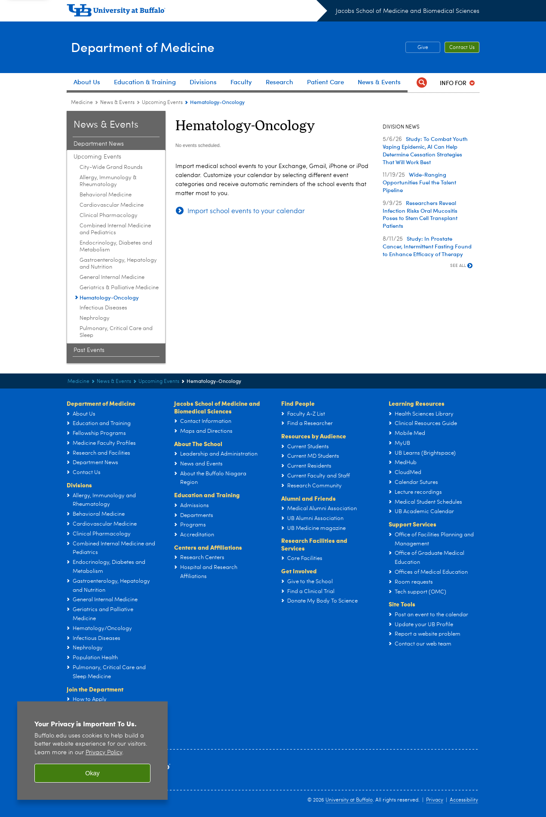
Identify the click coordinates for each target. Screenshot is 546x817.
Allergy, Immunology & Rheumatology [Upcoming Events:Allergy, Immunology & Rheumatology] (108, 181)
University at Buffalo (349, 800)
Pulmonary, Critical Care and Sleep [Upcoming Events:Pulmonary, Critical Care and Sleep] (116, 332)
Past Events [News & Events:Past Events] (89, 350)
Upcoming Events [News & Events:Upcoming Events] (162, 102)
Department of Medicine (153, 46)
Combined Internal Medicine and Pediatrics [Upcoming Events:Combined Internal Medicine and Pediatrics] (115, 229)
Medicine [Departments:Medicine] (82, 102)
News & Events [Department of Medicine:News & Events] (117, 102)
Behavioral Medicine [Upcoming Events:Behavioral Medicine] (106, 195)
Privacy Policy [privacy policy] (104, 753)
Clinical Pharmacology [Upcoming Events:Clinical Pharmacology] (109, 215)
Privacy (434, 800)
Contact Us (462, 47)
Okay (92, 773)
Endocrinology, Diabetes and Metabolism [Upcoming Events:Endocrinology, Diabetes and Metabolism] (116, 246)
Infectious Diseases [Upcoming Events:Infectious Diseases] (103, 308)
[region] (92, 750)
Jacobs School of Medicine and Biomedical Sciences (407, 11)
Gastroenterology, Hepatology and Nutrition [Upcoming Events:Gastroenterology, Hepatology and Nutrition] (118, 263)
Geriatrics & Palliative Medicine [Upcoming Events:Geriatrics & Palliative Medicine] (119, 288)
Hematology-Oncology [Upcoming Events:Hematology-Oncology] (109, 297)
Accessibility (464, 800)
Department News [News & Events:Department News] (99, 144)
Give (422, 47)
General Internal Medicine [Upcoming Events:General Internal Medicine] (112, 277)
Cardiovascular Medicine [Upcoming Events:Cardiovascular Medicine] (112, 205)
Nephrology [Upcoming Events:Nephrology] (95, 318)
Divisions (79, 484)
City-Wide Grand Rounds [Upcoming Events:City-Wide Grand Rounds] (111, 167)
